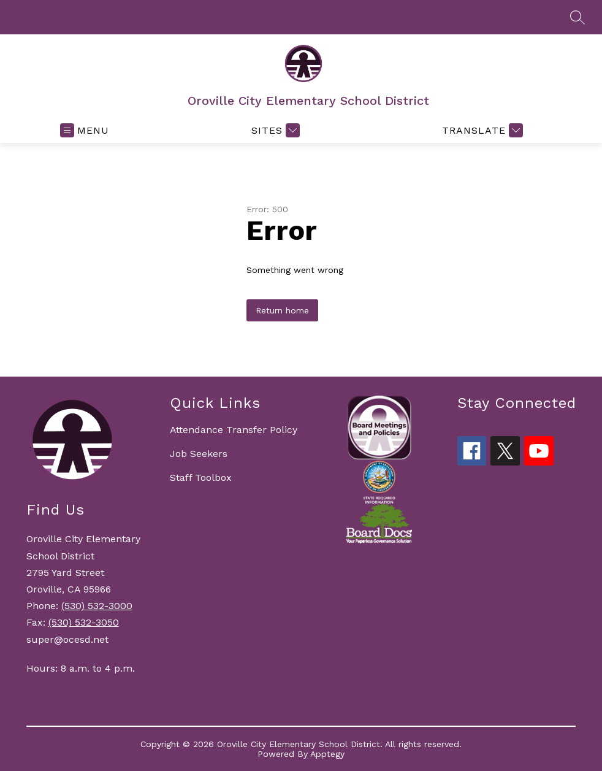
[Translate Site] (481, 130)
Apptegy (327, 754)
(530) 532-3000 (96, 606)
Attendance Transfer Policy (233, 429)
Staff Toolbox (201, 477)
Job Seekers (198, 453)
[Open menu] (84, 130)
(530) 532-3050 (83, 622)
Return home (282, 310)
